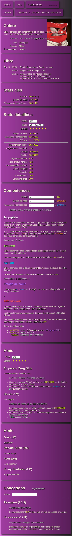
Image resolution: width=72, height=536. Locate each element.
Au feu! (9, 263)
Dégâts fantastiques (29, 67)
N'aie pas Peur (10, 464)
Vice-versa (11, 517)
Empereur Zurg (14, 368)
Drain (42, 70)
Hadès (8, 394)
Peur (7, 458)
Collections (14, 488)
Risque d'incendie (11, 475)
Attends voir (12, 301)
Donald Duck (13, 448)
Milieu (21, 46)
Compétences (17, 190)
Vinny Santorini (14, 469)
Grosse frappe (10, 453)
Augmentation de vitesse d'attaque (35, 74)
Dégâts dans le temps (29, 70)
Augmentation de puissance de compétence (39, 78)
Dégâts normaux (46, 67)
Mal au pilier (9, 400)
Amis (8, 351)
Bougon (9, 245)
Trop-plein (11, 217)
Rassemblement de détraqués (17, 374)
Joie (7, 437)
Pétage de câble (15, 284)
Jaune (21, 49)
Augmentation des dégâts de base (35, 76)
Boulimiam (8, 443)
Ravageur (23, 42)
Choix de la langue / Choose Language (39, 12)
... (4, 296)
